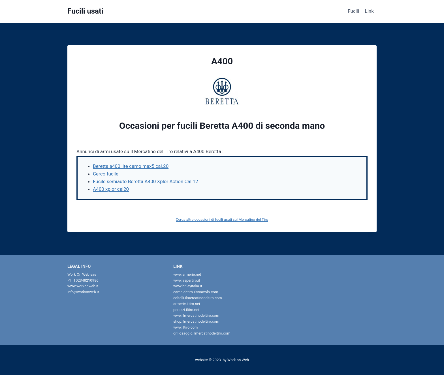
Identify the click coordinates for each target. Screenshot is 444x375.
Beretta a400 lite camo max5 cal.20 (130, 166)
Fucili (353, 11)
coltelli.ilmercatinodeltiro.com (197, 298)
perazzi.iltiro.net (186, 310)
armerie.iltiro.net (186, 304)
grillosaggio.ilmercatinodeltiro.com (201, 333)
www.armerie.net (187, 274)
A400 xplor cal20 (111, 189)
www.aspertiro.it (186, 280)
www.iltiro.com (185, 327)
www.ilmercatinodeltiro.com (196, 315)
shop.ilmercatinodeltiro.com (196, 321)
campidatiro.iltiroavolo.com (195, 292)
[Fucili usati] (85, 11)
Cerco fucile (105, 174)
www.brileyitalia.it (187, 286)
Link (369, 11)
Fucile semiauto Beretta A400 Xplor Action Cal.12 (145, 181)
